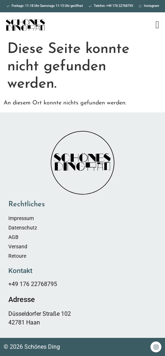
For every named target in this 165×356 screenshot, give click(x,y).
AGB (13, 237)
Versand (17, 246)
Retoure (17, 256)
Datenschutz (22, 228)
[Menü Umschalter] (157, 25)
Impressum (21, 218)
